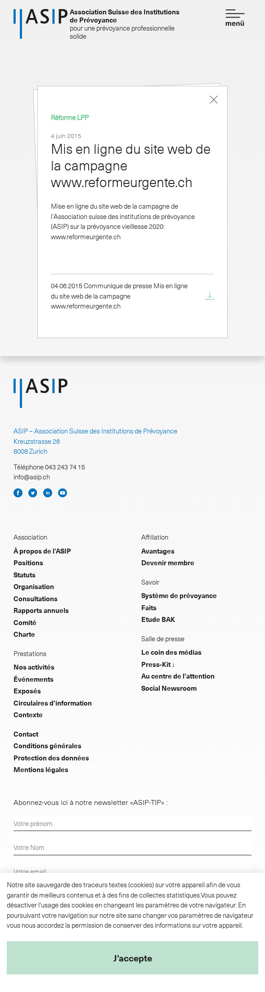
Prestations (29, 653)
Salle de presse (162, 638)
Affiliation (154, 537)
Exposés (27, 691)
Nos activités (33, 667)
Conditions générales (47, 746)
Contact (25, 734)
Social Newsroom (169, 688)
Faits (149, 607)
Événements (33, 679)
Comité (24, 622)
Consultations (35, 598)
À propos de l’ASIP (42, 551)
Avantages (158, 551)
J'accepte (132, 958)
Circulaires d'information (52, 703)
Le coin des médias (171, 652)
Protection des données (51, 758)
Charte (24, 634)
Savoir (150, 582)
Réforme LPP (70, 117)
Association (30, 537)
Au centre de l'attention (178, 676)
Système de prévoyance (179, 595)
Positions (28, 562)
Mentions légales (40, 769)
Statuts (24, 575)
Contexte (28, 714)
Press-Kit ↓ (158, 664)
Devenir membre (167, 562)
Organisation (33, 586)
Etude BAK (158, 619)
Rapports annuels (41, 610)
